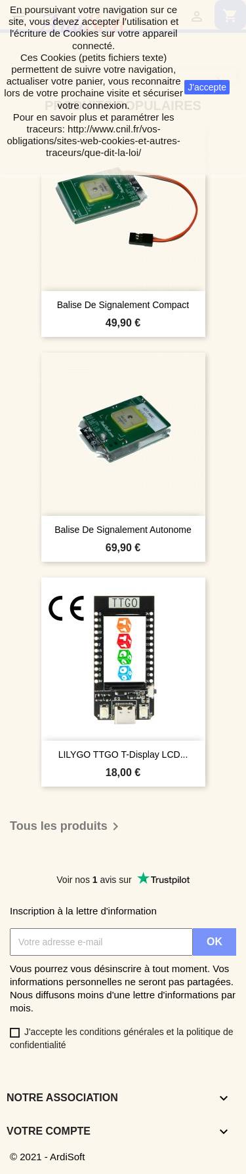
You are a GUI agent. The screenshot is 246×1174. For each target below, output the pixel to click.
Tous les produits (66, 826)
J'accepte (207, 87)
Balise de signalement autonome (123, 529)
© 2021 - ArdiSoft (47, 1156)
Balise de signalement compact (123, 305)
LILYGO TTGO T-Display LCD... (123, 754)
